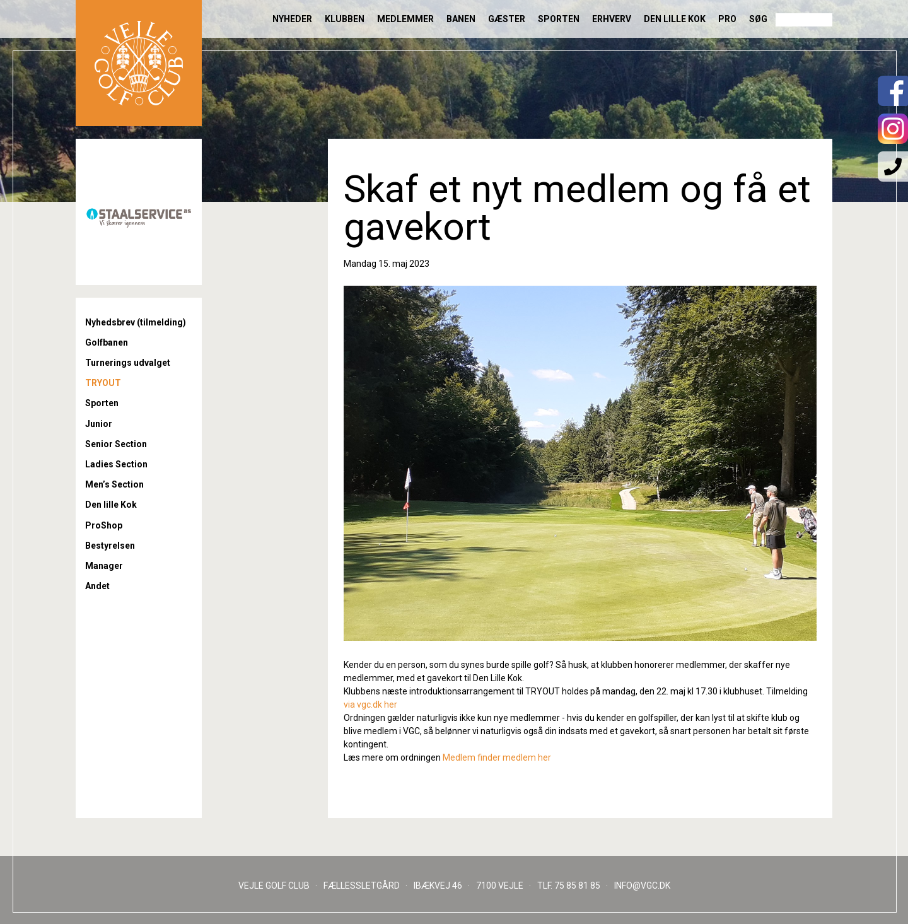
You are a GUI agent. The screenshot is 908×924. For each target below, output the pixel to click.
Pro (727, 19)
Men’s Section (114, 484)
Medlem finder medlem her (497, 757)
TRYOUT (103, 383)
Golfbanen (106, 342)
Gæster (506, 19)
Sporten (558, 19)
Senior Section (116, 444)
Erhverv (611, 19)
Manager (104, 566)
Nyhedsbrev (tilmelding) (135, 322)
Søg (758, 19)
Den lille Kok (675, 19)
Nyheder (292, 19)
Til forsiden (139, 63)
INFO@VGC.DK (642, 885)
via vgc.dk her (370, 704)
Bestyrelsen (110, 546)
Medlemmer (405, 19)
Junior (98, 424)
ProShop (103, 525)
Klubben (344, 19)
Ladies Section (116, 464)
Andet (97, 586)
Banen (460, 19)
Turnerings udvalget (127, 363)
